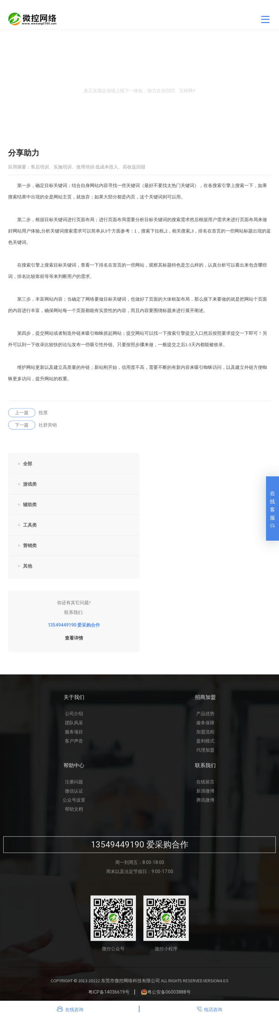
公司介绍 (74, 718)
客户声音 (74, 745)
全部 (27, 468)
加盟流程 (205, 736)
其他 (27, 570)
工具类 (30, 529)
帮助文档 (74, 813)
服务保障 (205, 727)
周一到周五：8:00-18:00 (139, 866)
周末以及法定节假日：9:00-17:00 (139, 875)
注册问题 (74, 786)
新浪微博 (205, 795)
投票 (28, 416)
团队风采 (74, 727)
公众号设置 (74, 804)
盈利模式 (205, 745)
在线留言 (205, 786)
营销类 (30, 550)
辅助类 (30, 509)
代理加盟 (205, 754)
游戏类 (30, 488)
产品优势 (205, 718)
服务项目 (74, 736)
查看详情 (74, 642)
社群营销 (32, 429)
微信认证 (74, 795)
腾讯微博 (205, 804)
